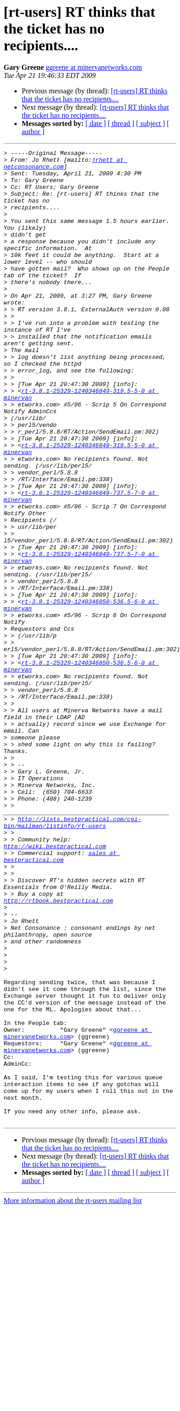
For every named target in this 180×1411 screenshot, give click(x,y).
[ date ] (95, 123)
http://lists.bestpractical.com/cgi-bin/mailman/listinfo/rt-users (72, 957)
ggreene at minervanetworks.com (94, 67)
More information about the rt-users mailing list (73, 1395)
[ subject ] (150, 123)
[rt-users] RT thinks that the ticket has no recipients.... (94, 95)
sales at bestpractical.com (62, 998)
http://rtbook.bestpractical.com (58, 1051)
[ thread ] (121, 123)
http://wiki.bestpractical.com (55, 986)
